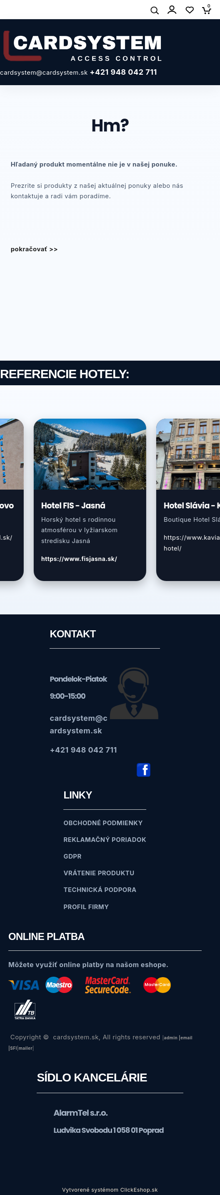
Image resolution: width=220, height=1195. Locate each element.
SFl (13, 1048)
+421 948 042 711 (123, 72)
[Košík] (209, 10)
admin (171, 1037)
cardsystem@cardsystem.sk (45, 72)
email (186, 1037)
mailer (25, 1048)
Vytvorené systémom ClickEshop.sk (110, 1190)
